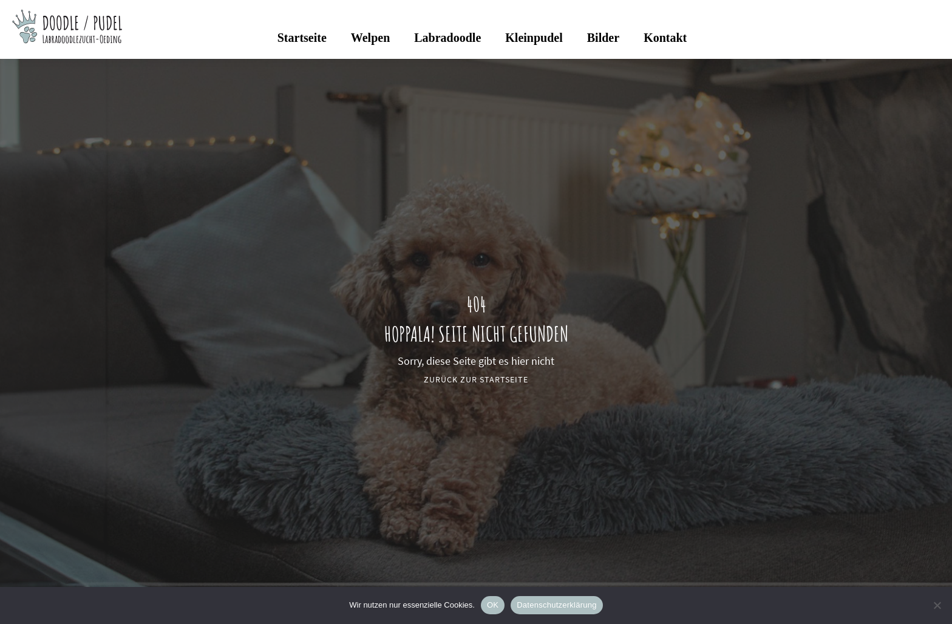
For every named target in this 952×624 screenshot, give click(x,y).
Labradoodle (447, 37)
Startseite (302, 37)
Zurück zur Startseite (476, 379)
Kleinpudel (533, 37)
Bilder (603, 37)
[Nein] (937, 605)
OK (492, 604)
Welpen (370, 37)
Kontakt (665, 37)
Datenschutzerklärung (556, 604)
